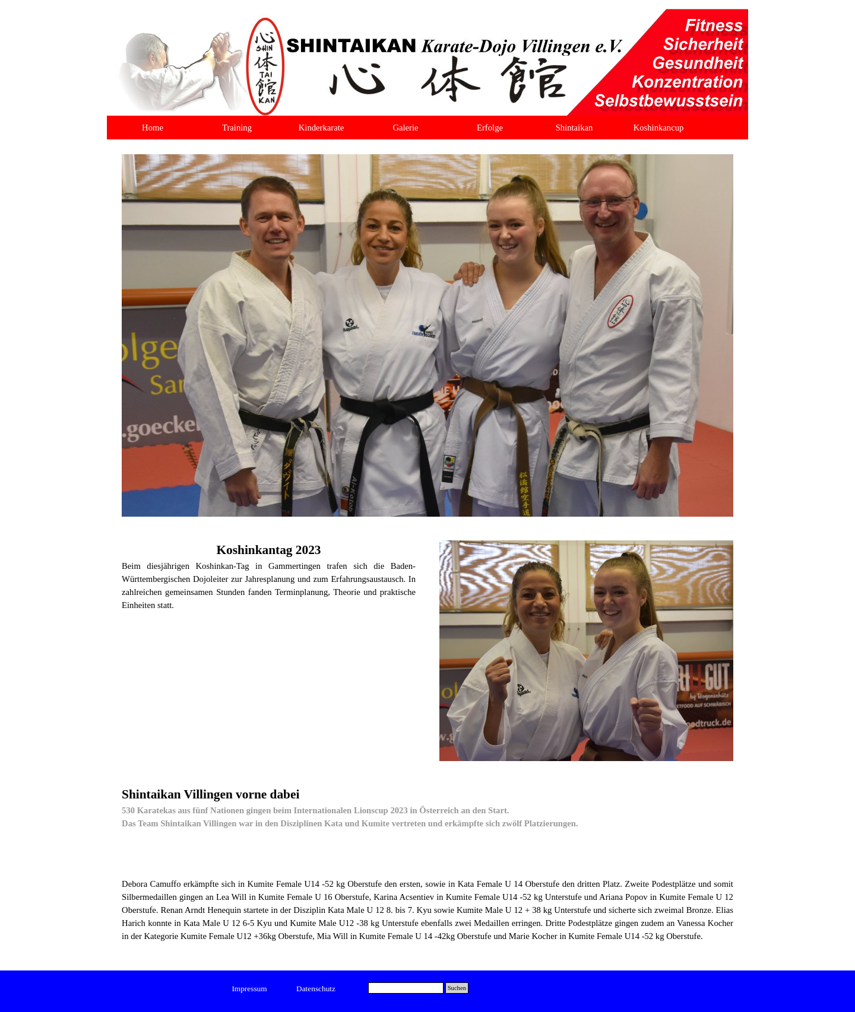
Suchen (457, 988)
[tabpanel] (269, 576)
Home (152, 127)
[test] (250, 989)
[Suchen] (406, 988)
